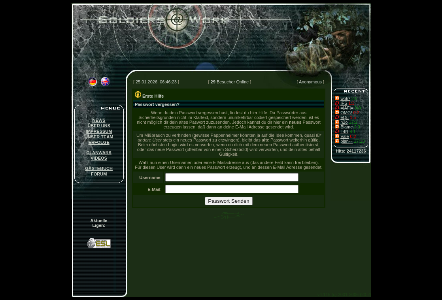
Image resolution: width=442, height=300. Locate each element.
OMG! (346, 112)
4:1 (352, 131)
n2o (344, 122)
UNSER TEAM (99, 136)
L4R (344, 131)
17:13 (359, 141)
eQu (344, 117)
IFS (343, 103)
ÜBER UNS (98, 125)
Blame (346, 127)
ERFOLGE (99, 142)
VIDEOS (99, 158)
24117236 (356, 151)
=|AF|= (346, 108)
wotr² (345, 98)
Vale (344, 136)
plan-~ (346, 141)
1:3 (351, 103)
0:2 (356, 112)
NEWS (99, 120)
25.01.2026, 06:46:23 (156, 81)
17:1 (353, 122)
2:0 (354, 98)
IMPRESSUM (99, 131)
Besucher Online (230, 81)
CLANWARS (98, 152)
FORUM (99, 174)
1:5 (353, 117)
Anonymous (310, 81)
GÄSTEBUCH (99, 168)
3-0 (358, 108)
